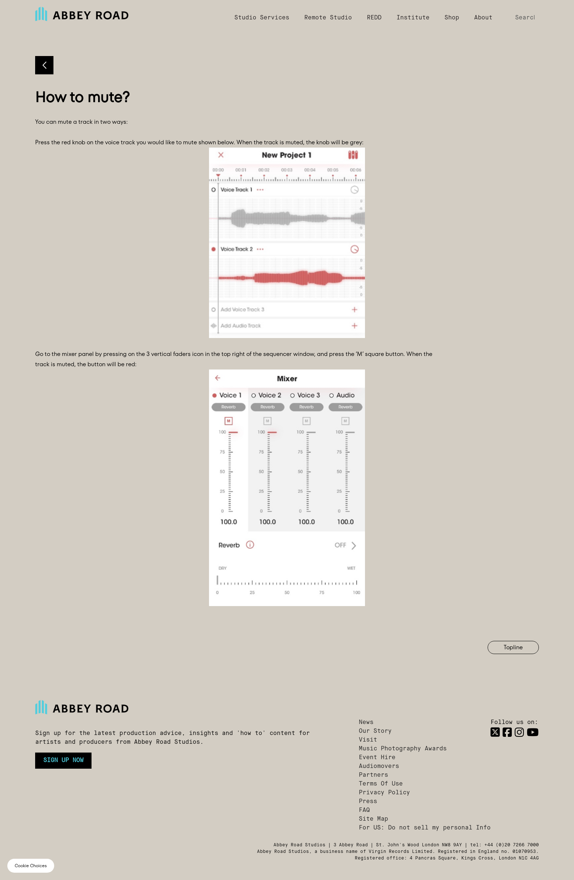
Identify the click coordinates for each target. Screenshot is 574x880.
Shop (451, 18)
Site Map (373, 819)
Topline (513, 647)
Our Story (375, 731)
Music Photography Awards (403, 749)
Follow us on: (514, 722)
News (366, 722)
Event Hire (377, 758)
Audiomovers (379, 766)
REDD (374, 18)
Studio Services (261, 18)
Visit (368, 740)
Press (368, 802)
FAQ (364, 810)
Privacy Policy (384, 793)
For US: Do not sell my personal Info (425, 828)
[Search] (524, 18)
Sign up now (63, 761)
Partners (373, 775)
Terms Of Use (381, 784)
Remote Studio (328, 18)
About (483, 18)
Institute (412, 18)
